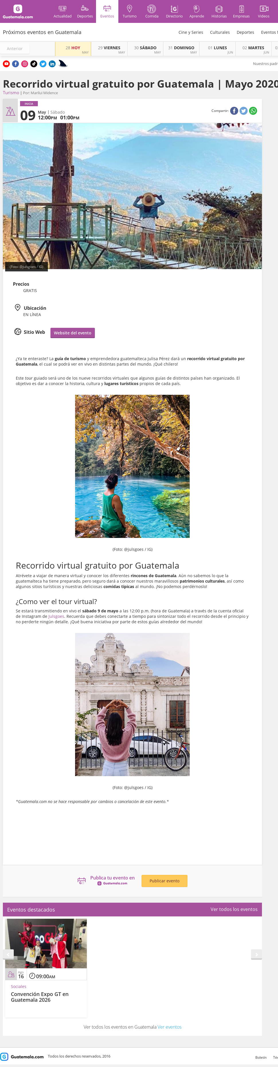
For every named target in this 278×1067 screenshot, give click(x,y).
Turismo (11, 92)
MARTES (253, 47)
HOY (73, 47)
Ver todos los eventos (234, 909)
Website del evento (72, 333)
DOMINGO (181, 47)
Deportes (245, 32)
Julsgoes (56, 616)
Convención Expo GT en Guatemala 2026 (39, 997)
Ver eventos (169, 1027)
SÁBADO (145, 47)
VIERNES (109, 47)
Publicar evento (164, 880)
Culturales (220, 32)
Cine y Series (191, 32)
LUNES (217, 47)
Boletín (261, 1057)
